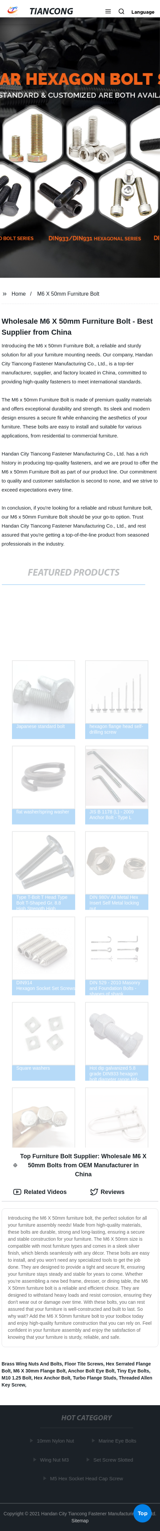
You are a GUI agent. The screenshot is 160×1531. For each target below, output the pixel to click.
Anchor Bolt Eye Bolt (91, 1370)
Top (143, 1513)
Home (19, 294)
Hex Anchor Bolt (52, 1378)
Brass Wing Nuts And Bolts (32, 1363)
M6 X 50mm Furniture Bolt (68, 294)
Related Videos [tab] (40, 1192)
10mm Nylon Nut (56, 1441)
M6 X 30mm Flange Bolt (39, 1370)
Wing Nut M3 (55, 1459)
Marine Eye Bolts (118, 1441)
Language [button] (143, 12)
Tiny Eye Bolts (133, 1370)
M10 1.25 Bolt (16, 1378)
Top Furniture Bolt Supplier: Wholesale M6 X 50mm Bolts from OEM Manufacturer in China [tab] (79, 1165)
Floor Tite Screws (84, 1363)
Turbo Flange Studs (94, 1378)
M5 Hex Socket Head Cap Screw (87, 1478)
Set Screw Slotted (114, 1459)
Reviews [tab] (107, 1192)
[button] (108, 12)
